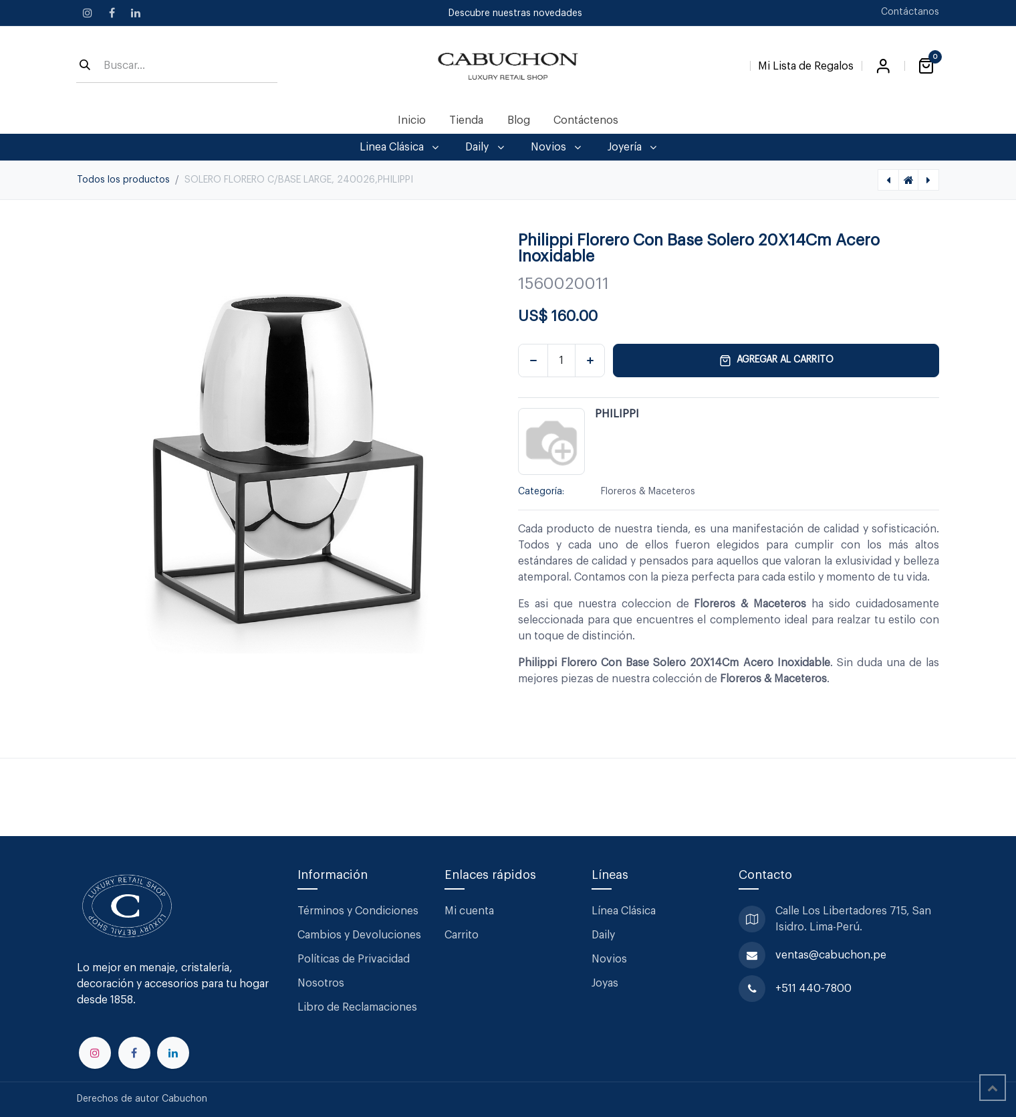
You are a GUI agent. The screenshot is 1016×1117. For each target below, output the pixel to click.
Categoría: (541, 491)
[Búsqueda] (85, 66)
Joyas (605, 983)
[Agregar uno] (590, 360)
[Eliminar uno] (533, 360)
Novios (609, 959)
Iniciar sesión (883, 66)
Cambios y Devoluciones (359, 935)
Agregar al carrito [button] (776, 360)
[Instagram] (87, 12)
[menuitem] (412, 120)
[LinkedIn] (135, 12)
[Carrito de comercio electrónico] (925, 66)
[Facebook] (111, 12)
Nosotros (320, 983)
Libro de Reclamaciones (357, 1007)
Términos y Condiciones (359, 911)
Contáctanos (910, 12)
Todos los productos (123, 180)
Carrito (461, 935)
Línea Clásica (624, 911)
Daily (603, 935)
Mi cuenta (469, 911)
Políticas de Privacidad (353, 959)
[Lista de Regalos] (806, 63)
